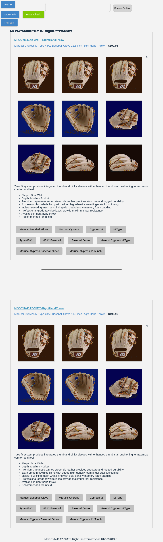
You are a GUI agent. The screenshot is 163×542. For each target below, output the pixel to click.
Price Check (33, 14)
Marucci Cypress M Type (115, 240)
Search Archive (122, 8)
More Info (10, 14)
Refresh (9, 22)
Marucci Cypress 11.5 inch (86, 250)
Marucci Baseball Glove (34, 229)
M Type (117, 229)
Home (8, 4)
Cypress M (96, 229)
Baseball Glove (81, 240)
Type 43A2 (26, 240)
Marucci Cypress (69, 229)
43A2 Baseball (52, 240)
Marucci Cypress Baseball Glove (39, 250)
